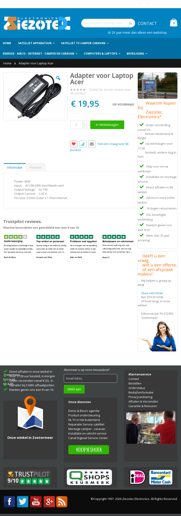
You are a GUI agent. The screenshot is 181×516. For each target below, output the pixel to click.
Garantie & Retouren (143, 406)
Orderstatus (137, 388)
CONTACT (147, 23)
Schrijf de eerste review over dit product (100, 91)
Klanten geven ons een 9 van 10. (31, 390)
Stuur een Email (152, 293)
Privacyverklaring (140, 397)
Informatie (14, 167)
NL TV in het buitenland (84, 420)
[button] (58, 81)
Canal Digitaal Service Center (88, 438)
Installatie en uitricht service (87, 433)
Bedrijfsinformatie (141, 392)
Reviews (36, 167)
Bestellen (135, 383)
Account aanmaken (164, 4)
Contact (134, 379)
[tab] (14, 167)
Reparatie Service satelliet (86, 424)
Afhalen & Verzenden (143, 401)
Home (7, 63)
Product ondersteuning (84, 415)
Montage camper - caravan (86, 429)
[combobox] (108, 23)
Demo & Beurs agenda (83, 411)
